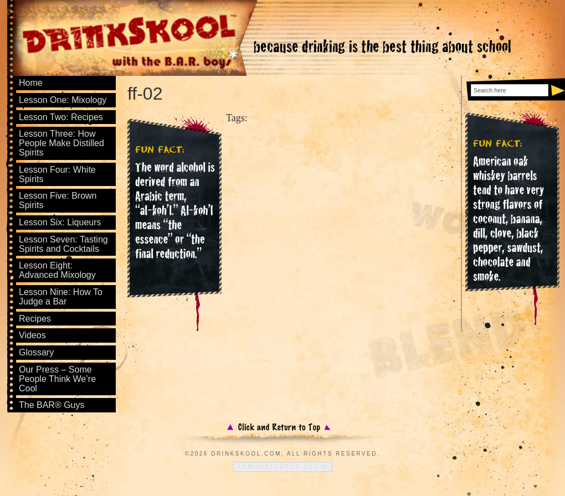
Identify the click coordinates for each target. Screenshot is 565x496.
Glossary (36, 352)
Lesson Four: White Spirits (57, 174)
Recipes (35, 318)
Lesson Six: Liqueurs (60, 222)
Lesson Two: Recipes (61, 117)
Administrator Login (282, 467)
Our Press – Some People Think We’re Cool (57, 379)
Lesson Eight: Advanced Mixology (57, 270)
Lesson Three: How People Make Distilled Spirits (61, 143)
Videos (32, 335)
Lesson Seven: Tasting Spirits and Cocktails (63, 244)
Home (31, 82)
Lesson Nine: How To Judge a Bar (60, 296)
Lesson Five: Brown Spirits (58, 200)
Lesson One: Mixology (62, 100)
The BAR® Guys (52, 405)
